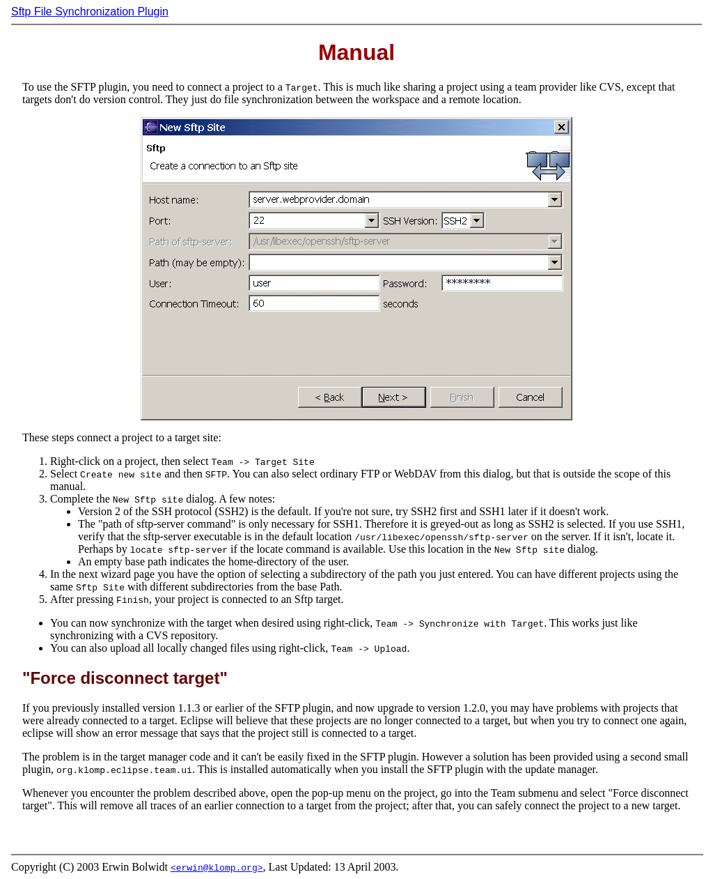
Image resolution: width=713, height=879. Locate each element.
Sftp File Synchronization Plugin (90, 11)
